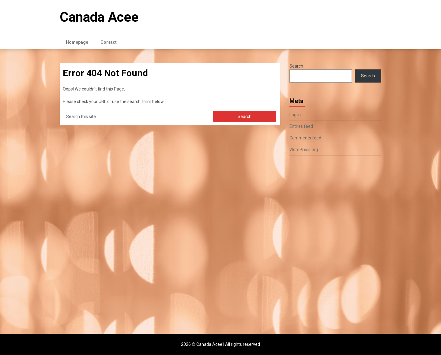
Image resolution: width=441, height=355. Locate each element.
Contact (108, 42)
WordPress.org (303, 149)
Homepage (77, 42)
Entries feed (301, 126)
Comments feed (305, 137)
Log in (295, 114)
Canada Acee (99, 17)
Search (296, 66)
